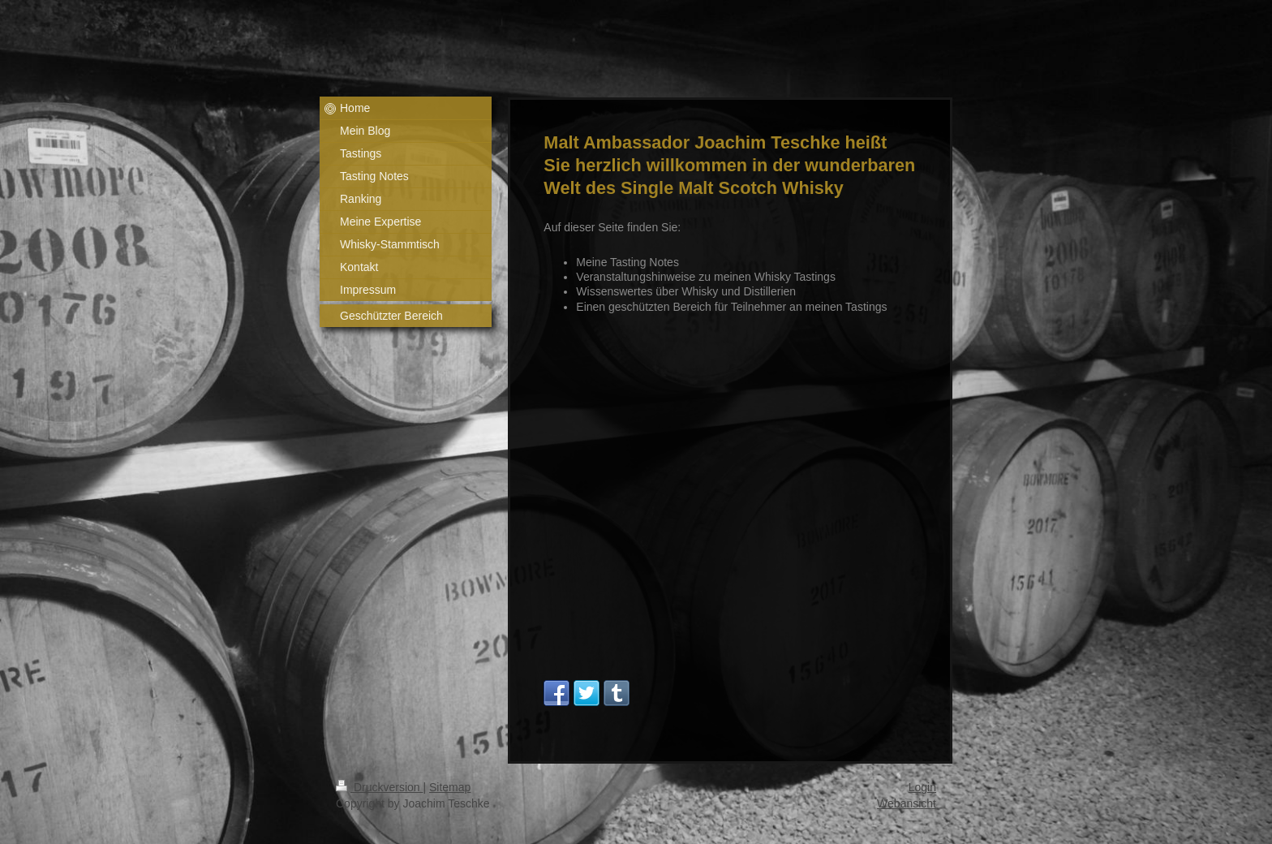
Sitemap (450, 787)
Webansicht (906, 803)
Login (922, 787)
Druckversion (379, 787)
